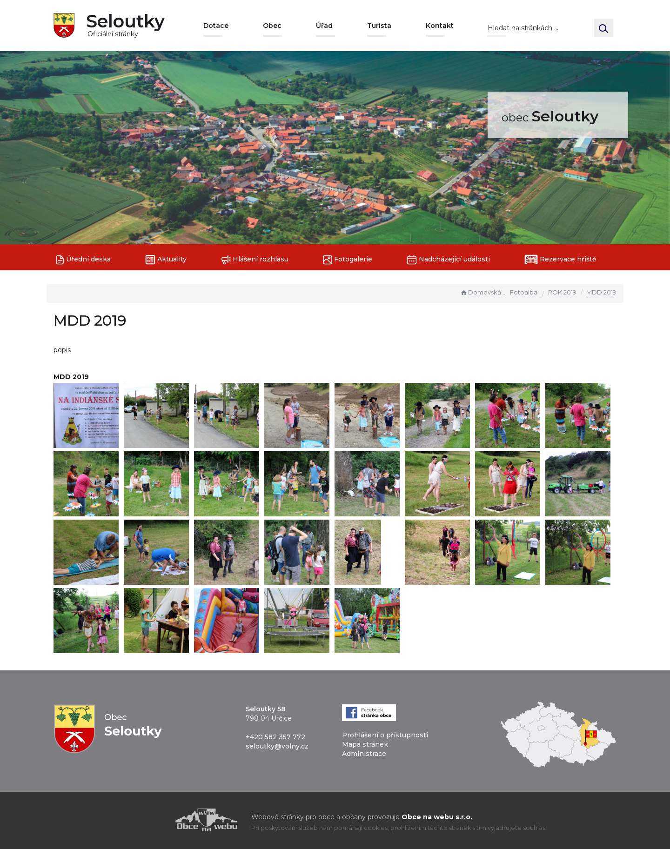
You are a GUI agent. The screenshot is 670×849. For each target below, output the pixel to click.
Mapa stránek (365, 744)
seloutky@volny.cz (277, 746)
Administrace (364, 753)
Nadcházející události (448, 260)
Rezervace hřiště (560, 259)
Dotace (215, 25)
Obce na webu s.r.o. (437, 817)
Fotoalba (523, 292)
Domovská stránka (484, 292)
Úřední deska (83, 260)
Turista (379, 25)
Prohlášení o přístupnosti (385, 735)
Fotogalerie (347, 260)
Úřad (324, 25)
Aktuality (166, 260)
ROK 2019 (562, 292)
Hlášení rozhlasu (254, 260)
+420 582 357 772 (275, 737)
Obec (272, 25)
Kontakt (440, 25)
